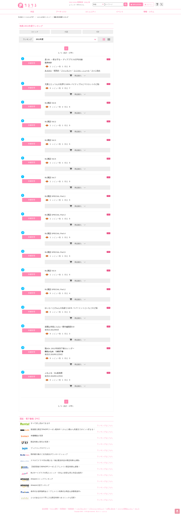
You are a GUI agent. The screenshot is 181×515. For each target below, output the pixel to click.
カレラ (137, 508)
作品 (32, 12)
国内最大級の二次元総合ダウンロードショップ (49, 454)
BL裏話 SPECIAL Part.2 (55, 289)
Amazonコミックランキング (42, 479)
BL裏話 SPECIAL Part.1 (55, 196)
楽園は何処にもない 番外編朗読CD (59, 327)
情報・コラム (149, 12)
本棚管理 (31, 63)
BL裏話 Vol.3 (50, 140)
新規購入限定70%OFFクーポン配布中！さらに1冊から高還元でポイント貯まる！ (63, 429)
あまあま (48, 71)
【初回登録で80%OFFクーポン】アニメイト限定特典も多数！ (55, 467)
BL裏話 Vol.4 (50, 271)
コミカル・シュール (81, 71)
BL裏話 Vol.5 (50, 159)
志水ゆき (48, 63)
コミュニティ (90, 12)
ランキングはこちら (105, 425)
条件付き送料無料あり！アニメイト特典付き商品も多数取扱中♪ (56, 491)
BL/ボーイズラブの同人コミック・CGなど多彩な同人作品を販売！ (57, 473)
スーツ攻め (95, 71)
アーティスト (61, 12)
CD (98, 32)
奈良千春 (59, 351)
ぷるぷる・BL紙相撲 (53, 373)
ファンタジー (66, 71)
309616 (80, 2)
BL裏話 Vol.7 (50, 177)
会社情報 (45, 508)
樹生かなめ (49, 351)
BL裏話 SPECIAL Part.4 (55, 233)
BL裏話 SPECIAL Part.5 (55, 252)
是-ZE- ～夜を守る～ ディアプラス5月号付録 (64, 59)
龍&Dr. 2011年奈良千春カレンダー (59, 348)
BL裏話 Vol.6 (50, 103)
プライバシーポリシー (96, 508)
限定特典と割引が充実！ (40, 442)
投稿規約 (71, 508)
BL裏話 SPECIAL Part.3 (55, 215)
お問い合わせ (110, 508)
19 (89, 2)
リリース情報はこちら (125, 508)
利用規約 (63, 508)
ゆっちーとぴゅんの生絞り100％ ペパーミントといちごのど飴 (71, 308)
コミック (34, 32)
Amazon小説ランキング (40, 485)
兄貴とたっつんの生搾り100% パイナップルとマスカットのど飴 (72, 84)
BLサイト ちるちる (101, 511)
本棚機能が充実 (37, 436)
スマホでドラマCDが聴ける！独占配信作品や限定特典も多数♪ (55, 460)
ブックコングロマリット (40, 448)
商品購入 (76, 75)
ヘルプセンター (81, 508)
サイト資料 (54, 508)
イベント (119, 12)
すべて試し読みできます (40, 423)
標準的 (56, 71)
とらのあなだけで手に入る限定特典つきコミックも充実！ (53, 498)
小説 (66, 32)
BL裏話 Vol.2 (50, 122)
